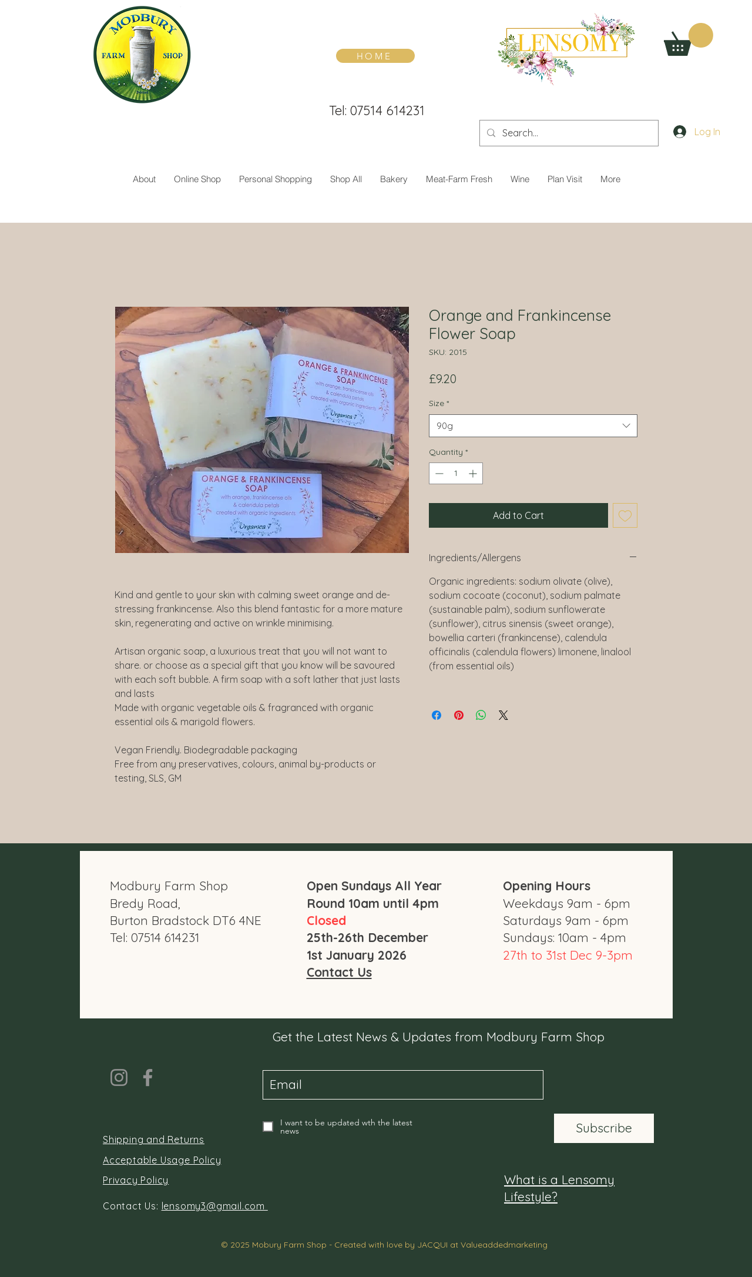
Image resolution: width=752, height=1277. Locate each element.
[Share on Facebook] (436, 715)
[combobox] (533, 425)
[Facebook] (147, 1077)
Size (439, 403)
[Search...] (567, 133)
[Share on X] (503, 715)
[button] (688, 39)
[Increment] (473, 473)
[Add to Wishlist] (625, 515)
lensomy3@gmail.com (215, 1206)
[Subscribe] (604, 1128)
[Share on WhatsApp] (481, 715)
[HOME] (375, 56)
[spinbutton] (455, 473)
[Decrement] (438, 473)
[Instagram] (119, 1077)
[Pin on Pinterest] (459, 715)
